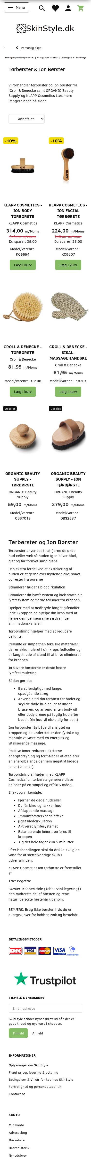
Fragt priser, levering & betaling (33, 1072)
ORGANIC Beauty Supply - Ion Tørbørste (68, 479)
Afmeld (37, 1033)
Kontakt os (17, 1093)
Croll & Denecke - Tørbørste (23, 349)
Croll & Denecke (23, 359)
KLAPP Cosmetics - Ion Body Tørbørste (22, 210)
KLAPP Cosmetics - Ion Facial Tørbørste (68, 210)
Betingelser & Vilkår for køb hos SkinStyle (41, 1079)
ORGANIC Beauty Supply (23, 494)
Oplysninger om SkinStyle (28, 1065)
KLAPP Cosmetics (22, 223)
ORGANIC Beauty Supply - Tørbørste (22, 479)
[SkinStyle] (45, 28)
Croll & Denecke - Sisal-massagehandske (68, 352)
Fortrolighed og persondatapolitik (35, 1086)
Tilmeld (18, 1033)
